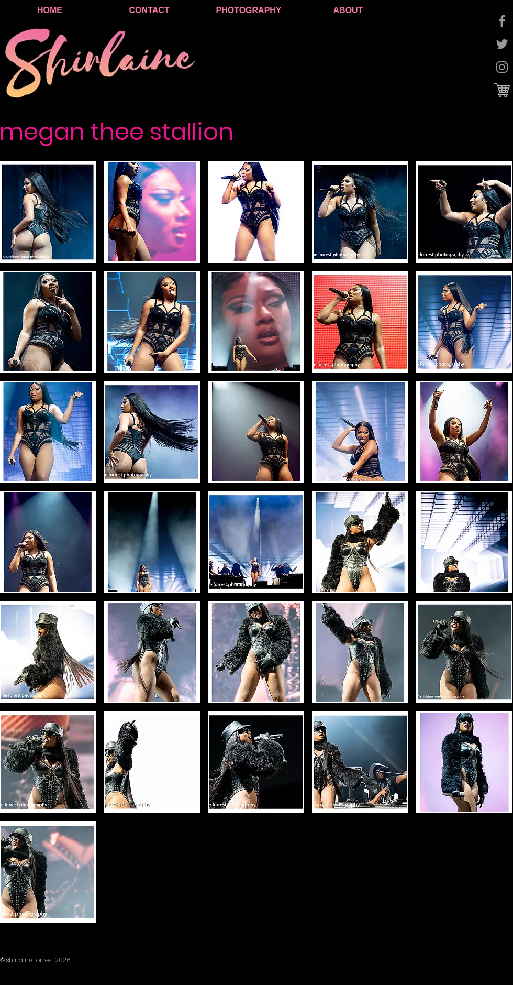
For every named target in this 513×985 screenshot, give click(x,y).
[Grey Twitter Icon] (502, 44)
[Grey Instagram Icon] (502, 67)
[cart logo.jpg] (502, 90)
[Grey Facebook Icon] (502, 21)
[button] (152, 212)
